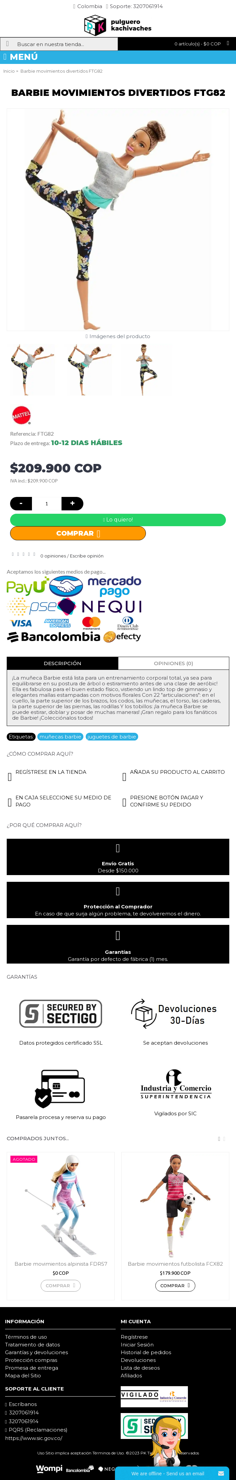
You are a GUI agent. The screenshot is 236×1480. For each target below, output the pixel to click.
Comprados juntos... (38, 1138)
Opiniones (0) (173, 663)
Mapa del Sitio (23, 1375)
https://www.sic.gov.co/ (33, 1438)
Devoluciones (138, 1360)
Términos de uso (26, 1337)
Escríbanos (21, 1404)
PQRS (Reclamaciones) (36, 1430)
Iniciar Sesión (137, 1344)
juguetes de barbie (112, 736)
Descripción (62, 663)
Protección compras (31, 1360)
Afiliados (131, 1375)
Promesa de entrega (31, 1368)
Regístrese (134, 1337)
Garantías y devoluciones (36, 1352)
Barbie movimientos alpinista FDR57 (60, 1264)
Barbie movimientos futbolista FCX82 (175, 1264)
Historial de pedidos (146, 1352)
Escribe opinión (87, 555)
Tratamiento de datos (32, 1344)
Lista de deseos (140, 1368)
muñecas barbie (60, 736)
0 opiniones (53, 555)
